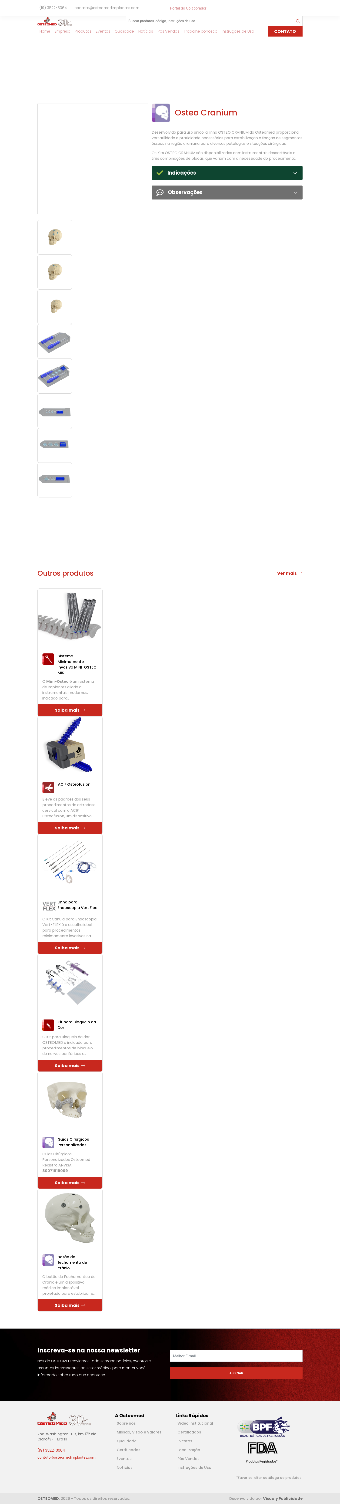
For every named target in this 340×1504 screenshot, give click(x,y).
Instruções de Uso (194, 1467)
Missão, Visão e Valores (139, 1432)
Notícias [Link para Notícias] (144, 31)
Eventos (124, 1458)
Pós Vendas (188, 1458)
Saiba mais (70, 710)
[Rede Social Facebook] (295, 8)
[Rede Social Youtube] (300, 8)
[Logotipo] (54, 21)
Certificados (128, 1450)
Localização (188, 1450)
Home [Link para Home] (42, 31)
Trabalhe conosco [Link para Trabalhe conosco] (198, 31)
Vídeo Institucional (195, 1423)
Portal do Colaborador (188, 8)
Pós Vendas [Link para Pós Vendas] (166, 31)
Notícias (125, 1467)
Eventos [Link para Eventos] (101, 31)
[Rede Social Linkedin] (298, 8)
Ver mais (290, 573)
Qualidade (127, 1441)
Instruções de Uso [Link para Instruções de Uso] (236, 31)
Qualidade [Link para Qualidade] (122, 31)
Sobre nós (126, 1423)
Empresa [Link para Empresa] (60, 31)
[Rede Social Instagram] (302, 8)
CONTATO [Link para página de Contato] (285, 31)
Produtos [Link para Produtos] (81, 31)
